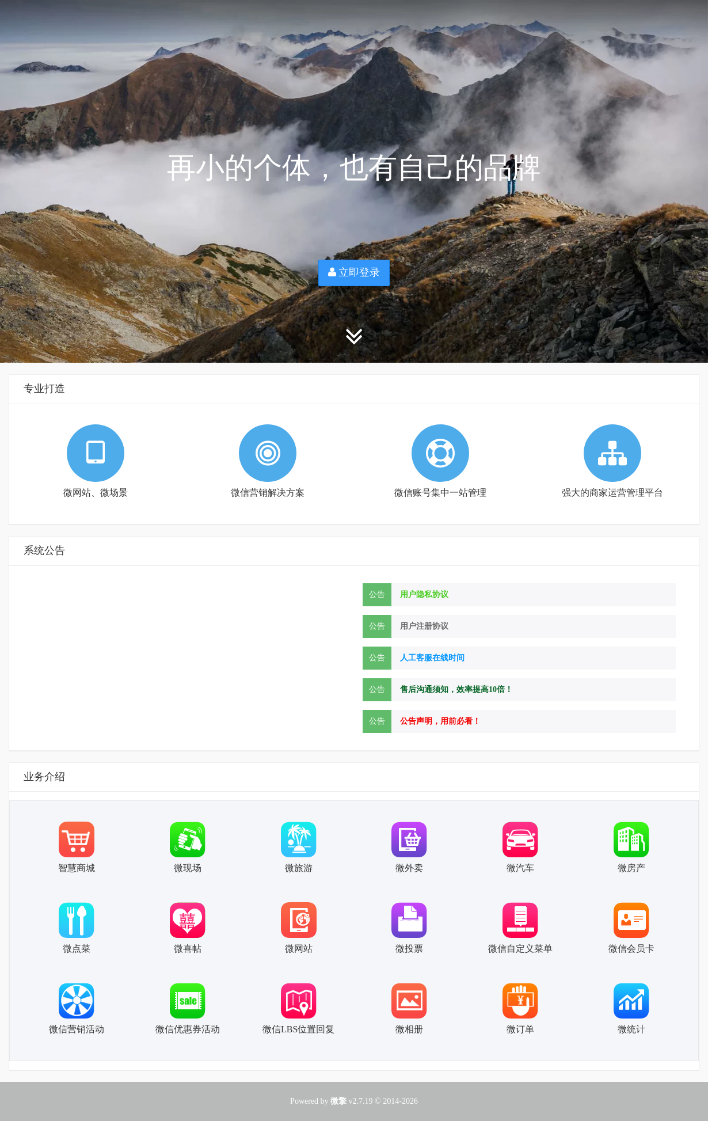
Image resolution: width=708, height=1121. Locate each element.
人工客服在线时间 (432, 657)
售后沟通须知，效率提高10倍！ (456, 689)
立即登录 (354, 272)
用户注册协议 (424, 626)
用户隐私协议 (424, 594)
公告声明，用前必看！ (440, 721)
